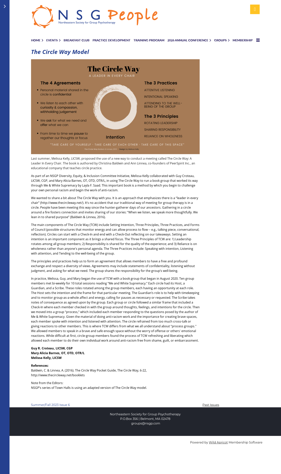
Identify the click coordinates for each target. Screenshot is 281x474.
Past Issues (211, 405)
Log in (255, 9)
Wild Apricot (218, 442)
